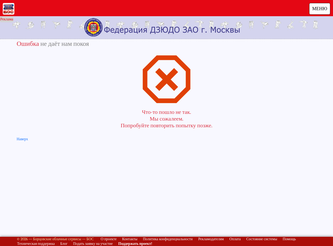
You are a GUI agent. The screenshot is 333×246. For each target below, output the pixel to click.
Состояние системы (261, 239)
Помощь (289, 239)
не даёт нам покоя (64, 43)
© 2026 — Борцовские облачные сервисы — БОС (55, 239)
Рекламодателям (211, 239)
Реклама (6, 19)
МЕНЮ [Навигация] (319, 8)
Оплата (235, 239)
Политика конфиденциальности (168, 239)
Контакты (129, 239)
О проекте (109, 239)
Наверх (22, 139)
